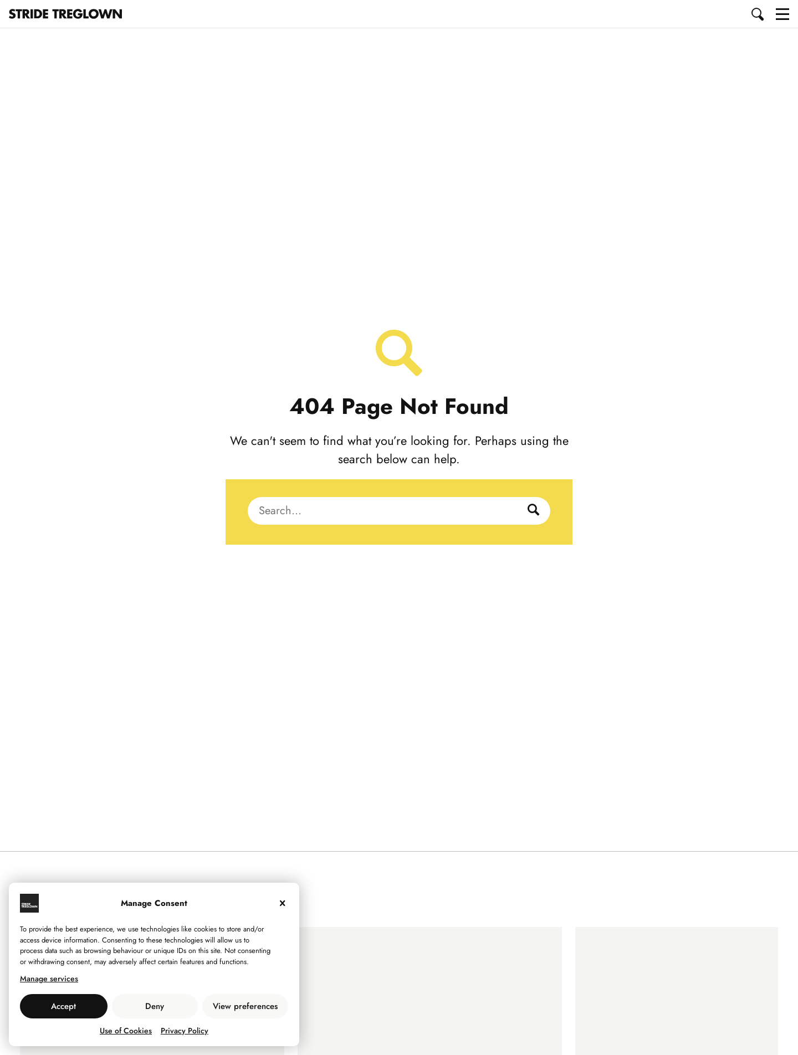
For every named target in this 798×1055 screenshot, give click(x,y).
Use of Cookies (126, 1030)
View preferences (245, 1006)
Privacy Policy (184, 1030)
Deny (154, 1006)
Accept (63, 1006)
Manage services (49, 978)
